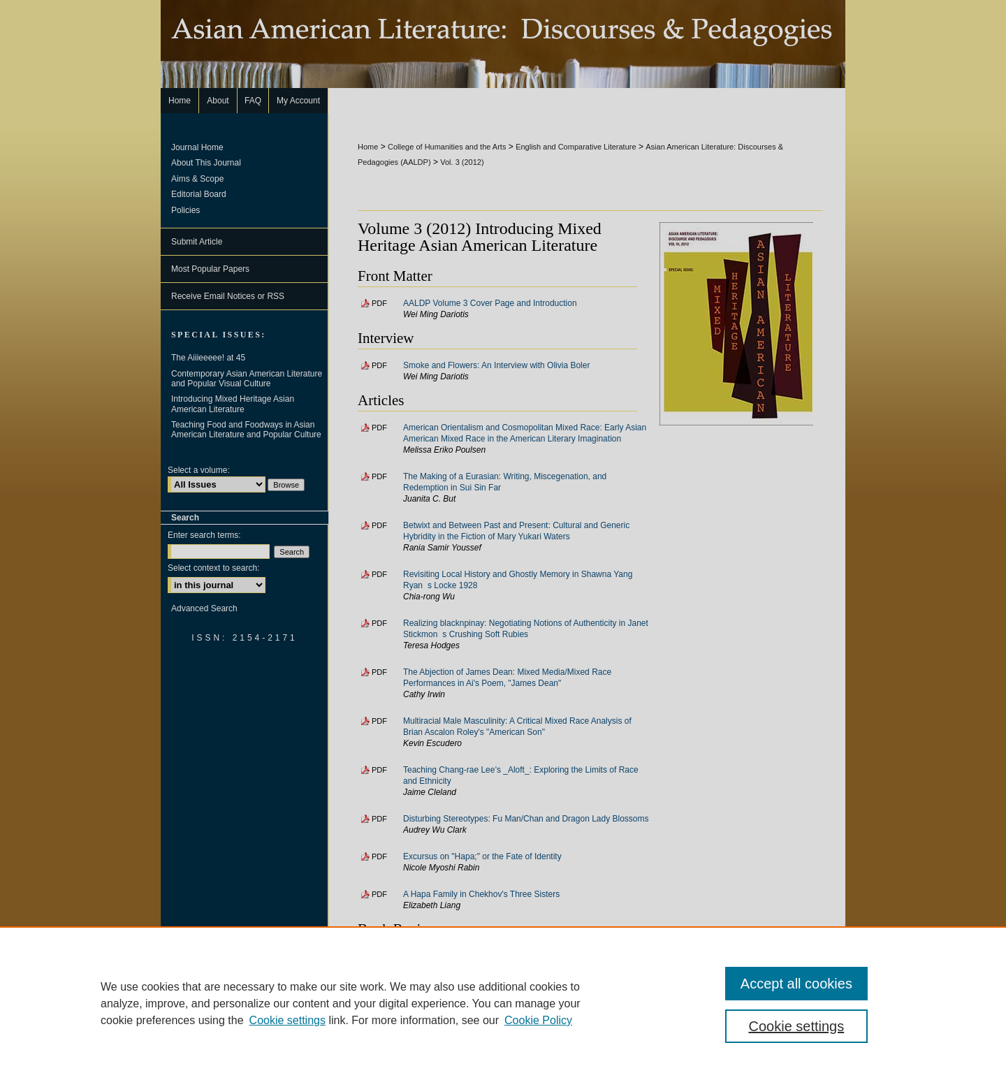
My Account (487, 1046)
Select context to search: (213, 568)
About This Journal (206, 163)
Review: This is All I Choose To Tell (467, 956)
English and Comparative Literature (576, 147)
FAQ (439, 1046)
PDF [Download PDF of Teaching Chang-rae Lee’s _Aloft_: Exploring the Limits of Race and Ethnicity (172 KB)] (379, 770)
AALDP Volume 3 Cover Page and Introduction (490, 303)
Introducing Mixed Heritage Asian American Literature (232, 404)
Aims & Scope (197, 179)
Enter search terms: (204, 535)
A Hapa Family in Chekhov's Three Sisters (481, 894)
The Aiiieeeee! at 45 (208, 358)
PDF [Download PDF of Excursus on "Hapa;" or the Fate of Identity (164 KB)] (379, 856)
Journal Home (197, 147)
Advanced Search (204, 608)
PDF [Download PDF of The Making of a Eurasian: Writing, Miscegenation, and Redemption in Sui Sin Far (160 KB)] (379, 476)
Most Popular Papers (210, 269)
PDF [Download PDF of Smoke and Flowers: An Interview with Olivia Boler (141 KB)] (379, 365)
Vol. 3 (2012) (461, 162)
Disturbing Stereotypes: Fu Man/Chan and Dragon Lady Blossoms (526, 819)
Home (368, 147)
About (402, 1046)
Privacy (362, 1062)
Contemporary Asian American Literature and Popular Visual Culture (246, 378)
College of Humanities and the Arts (447, 147)
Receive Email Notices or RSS (227, 296)
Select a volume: (199, 470)
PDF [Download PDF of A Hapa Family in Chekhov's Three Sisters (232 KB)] (379, 894)
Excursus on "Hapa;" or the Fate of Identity (482, 856)
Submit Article (196, 242)
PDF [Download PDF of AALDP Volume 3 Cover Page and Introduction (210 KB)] (379, 303)
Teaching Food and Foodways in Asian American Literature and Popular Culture (246, 429)
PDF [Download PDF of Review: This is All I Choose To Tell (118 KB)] (379, 956)
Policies (185, 210)
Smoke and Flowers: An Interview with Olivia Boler (496, 365)
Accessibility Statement (570, 1046)
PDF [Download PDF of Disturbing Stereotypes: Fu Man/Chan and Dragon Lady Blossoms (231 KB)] (379, 819)
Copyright (402, 1062)
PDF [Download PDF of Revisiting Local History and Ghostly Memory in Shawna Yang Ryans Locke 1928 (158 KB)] (379, 574)
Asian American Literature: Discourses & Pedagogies (503, 44)
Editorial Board (198, 194)
